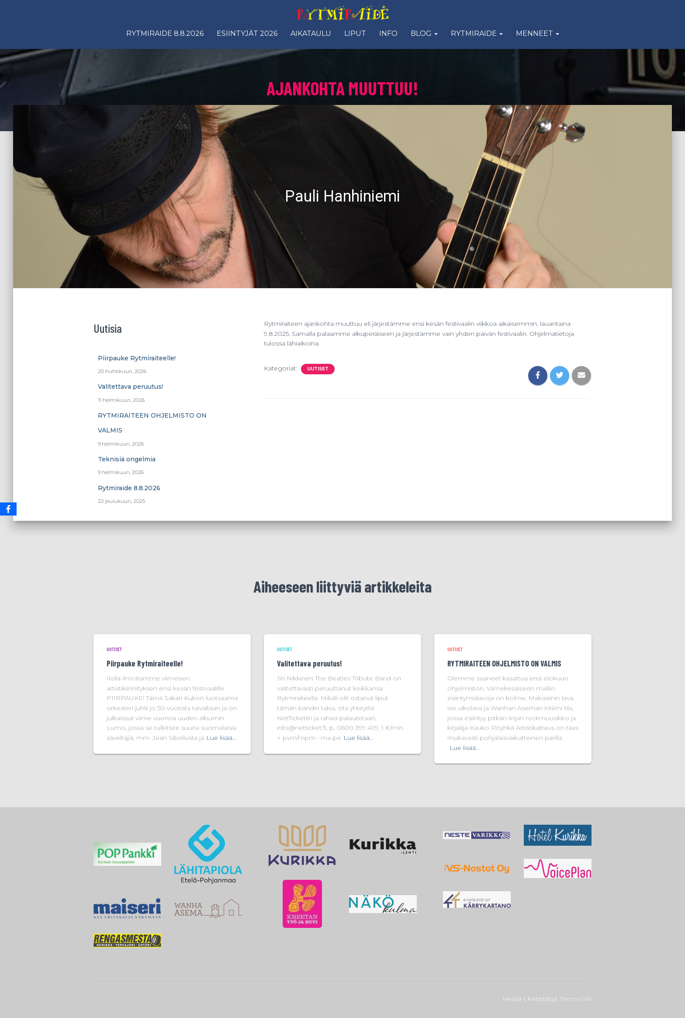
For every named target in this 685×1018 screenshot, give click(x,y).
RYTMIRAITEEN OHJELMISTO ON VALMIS (504, 663)
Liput (355, 33)
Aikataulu (311, 33)
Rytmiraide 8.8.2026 (165, 33)
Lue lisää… (221, 738)
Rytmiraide (477, 33)
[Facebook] (8, 509)
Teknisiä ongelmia (127, 459)
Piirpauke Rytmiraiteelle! (137, 358)
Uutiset (318, 369)
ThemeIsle (576, 999)
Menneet (537, 33)
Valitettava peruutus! (130, 386)
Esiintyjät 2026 (247, 33)
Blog (424, 33)
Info (388, 33)
